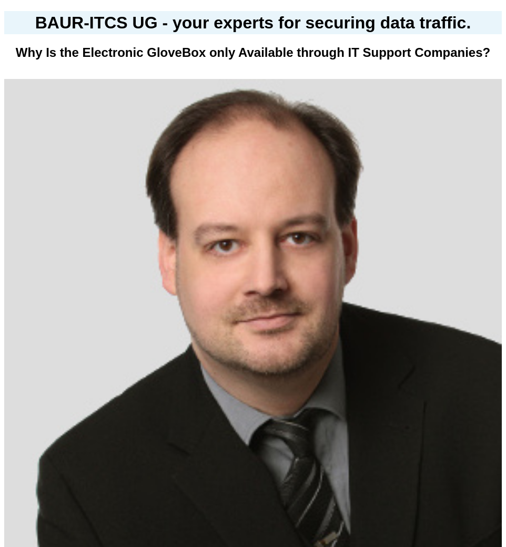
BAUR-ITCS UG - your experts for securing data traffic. (253, 22)
